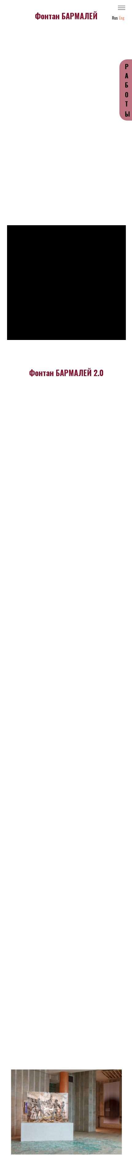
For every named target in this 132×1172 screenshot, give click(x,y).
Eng (121, 18)
